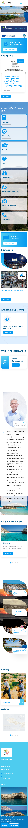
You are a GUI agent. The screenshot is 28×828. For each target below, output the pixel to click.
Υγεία (3, 164)
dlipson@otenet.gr (7, 773)
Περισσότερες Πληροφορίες (8, 821)
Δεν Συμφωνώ (14, 825)
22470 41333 (5, 778)
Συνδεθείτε (15, 365)
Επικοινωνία (6, 219)
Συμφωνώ (4, 825)
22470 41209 (5, 776)
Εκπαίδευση (6, 150)
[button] (10, 562)
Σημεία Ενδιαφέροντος (9, 205)
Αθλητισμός (5, 136)
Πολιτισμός (5, 122)
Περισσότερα (8, 332)
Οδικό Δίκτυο (6, 177)
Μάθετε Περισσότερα (10, 49)
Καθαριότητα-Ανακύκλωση (10, 191)
